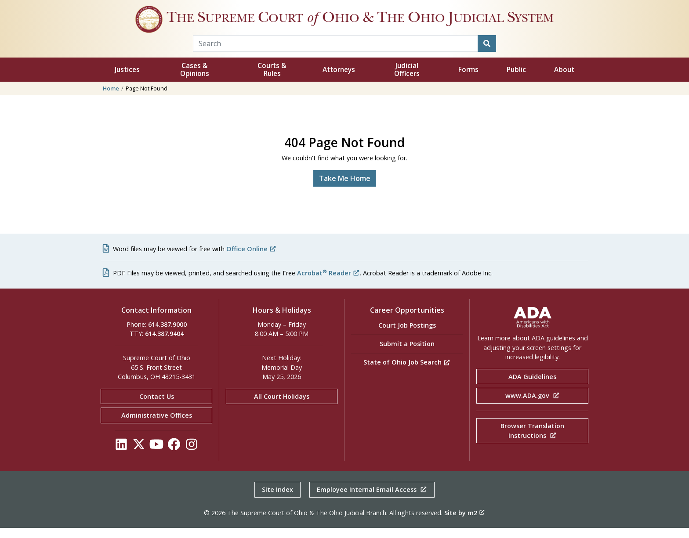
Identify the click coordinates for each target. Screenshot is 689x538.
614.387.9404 (164, 343)
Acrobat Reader (328, 283)
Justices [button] (127, 79)
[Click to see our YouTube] (156, 456)
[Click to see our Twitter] (139, 456)
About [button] (564, 79)
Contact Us (156, 406)
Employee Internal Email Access (372, 499)
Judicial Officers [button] (407, 79)
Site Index (277, 499)
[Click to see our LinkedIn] (121, 456)
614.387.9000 (167, 334)
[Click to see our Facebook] (174, 456)
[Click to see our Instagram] (191, 456)
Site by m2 (464, 523)
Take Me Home (344, 188)
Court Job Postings (407, 335)
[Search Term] (335, 53)
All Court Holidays (281, 406)
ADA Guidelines (532, 387)
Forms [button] (468, 79)
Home (111, 98)
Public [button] (516, 79)
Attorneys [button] (339, 79)
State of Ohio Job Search (406, 372)
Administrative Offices (156, 425)
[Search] (487, 53)
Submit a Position (407, 354)
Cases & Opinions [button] (194, 79)
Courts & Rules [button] (271, 79)
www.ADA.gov (532, 405)
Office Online (251, 259)
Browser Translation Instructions (532, 441)
